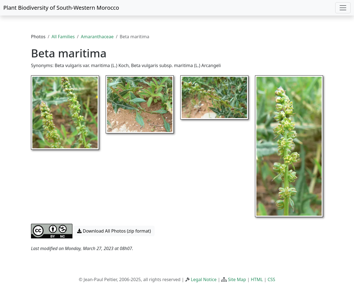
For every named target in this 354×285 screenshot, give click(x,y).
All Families (63, 37)
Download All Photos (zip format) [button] (114, 231)
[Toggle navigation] (343, 7)
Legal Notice (204, 279)
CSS (271, 279)
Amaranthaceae (97, 37)
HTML (257, 279)
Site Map (237, 279)
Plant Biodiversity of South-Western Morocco (61, 7)
